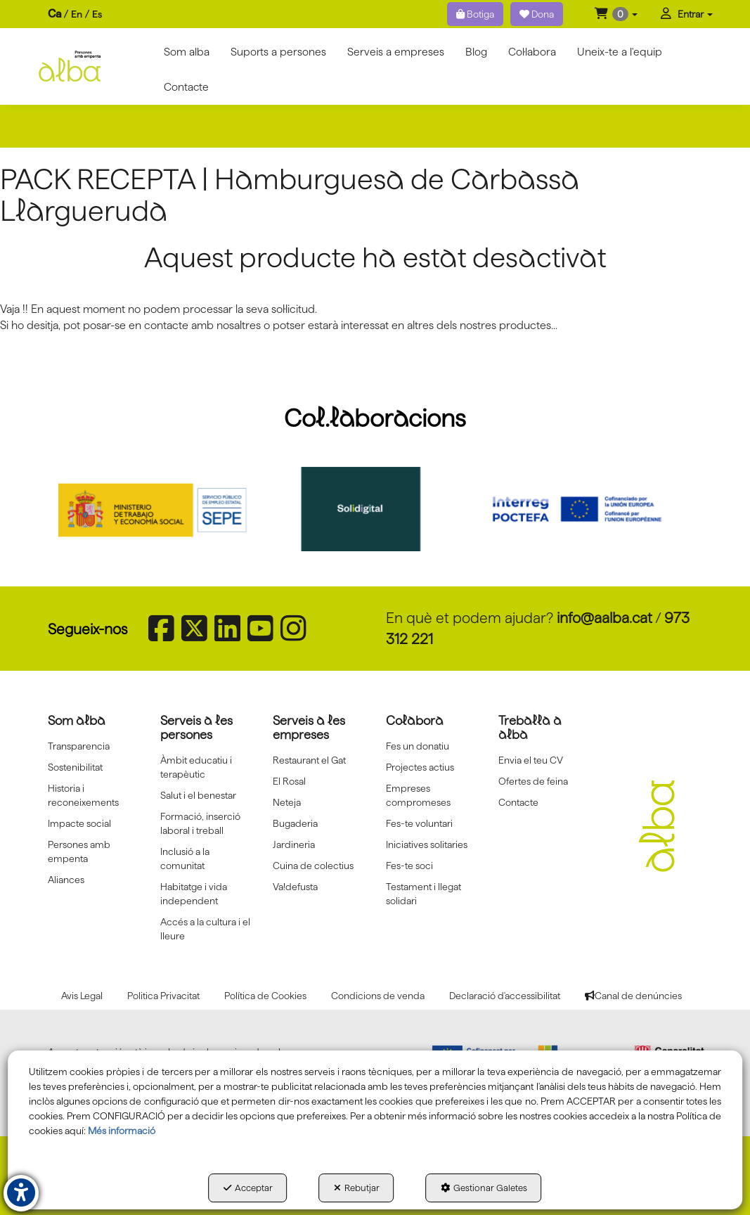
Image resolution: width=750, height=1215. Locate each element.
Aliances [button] (66, 879)
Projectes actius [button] (420, 767)
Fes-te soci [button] (409, 865)
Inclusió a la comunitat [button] (184, 858)
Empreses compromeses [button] (418, 795)
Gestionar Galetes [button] (484, 1187)
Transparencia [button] (79, 746)
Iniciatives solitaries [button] (426, 844)
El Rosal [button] (289, 781)
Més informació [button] (121, 1130)
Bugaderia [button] (295, 823)
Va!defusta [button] (295, 886)
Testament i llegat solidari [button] (423, 893)
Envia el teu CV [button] (530, 760)
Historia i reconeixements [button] (83, 795)
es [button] (97, 14)
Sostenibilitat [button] (75, 767)
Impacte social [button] (79, 823)
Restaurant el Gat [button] (309, 760)
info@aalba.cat (604, 618)
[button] (616, 14)
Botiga (475, 14)
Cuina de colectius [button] (313, 865)
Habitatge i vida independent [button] (193, 893)
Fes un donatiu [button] (417, 746)
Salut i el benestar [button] (198, 795)
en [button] (76, 14)
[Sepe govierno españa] (163, 509)
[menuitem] (75, 14)
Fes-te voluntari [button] (419, 823)
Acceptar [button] (248, 1187)
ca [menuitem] (54, 14)
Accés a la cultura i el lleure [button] (205, 928)
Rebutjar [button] (357, 1187)
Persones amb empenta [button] (79, 851)
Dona (536, 14)
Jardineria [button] (294, 844)
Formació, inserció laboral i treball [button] (200, 823)
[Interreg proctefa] (586, 509)
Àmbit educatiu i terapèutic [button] (196, 767)
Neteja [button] (287, 802)
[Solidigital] (374, 509)
